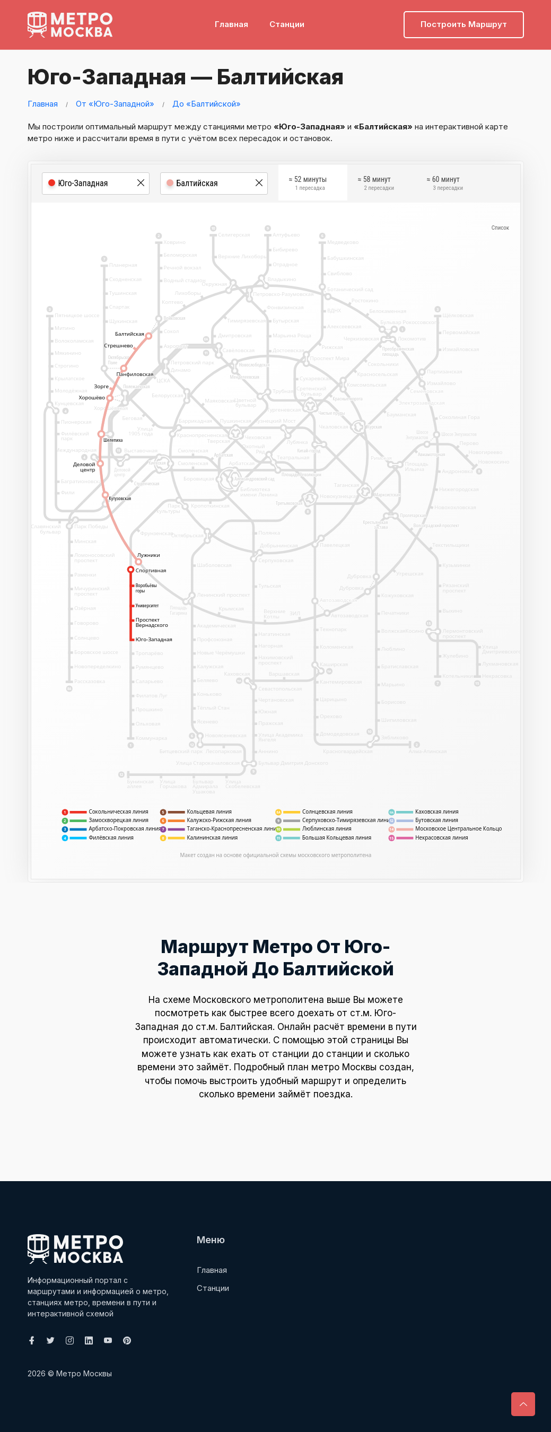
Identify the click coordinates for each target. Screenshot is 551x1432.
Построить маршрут (464, 24)
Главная (231, 24)
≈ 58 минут (376, 185)
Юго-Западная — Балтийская (182, 77)
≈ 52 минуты (308, 185)
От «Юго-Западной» (115, 104)
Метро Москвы (84, 1373)
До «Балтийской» (206, 104)
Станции (286, 24)
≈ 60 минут (445, 185)
